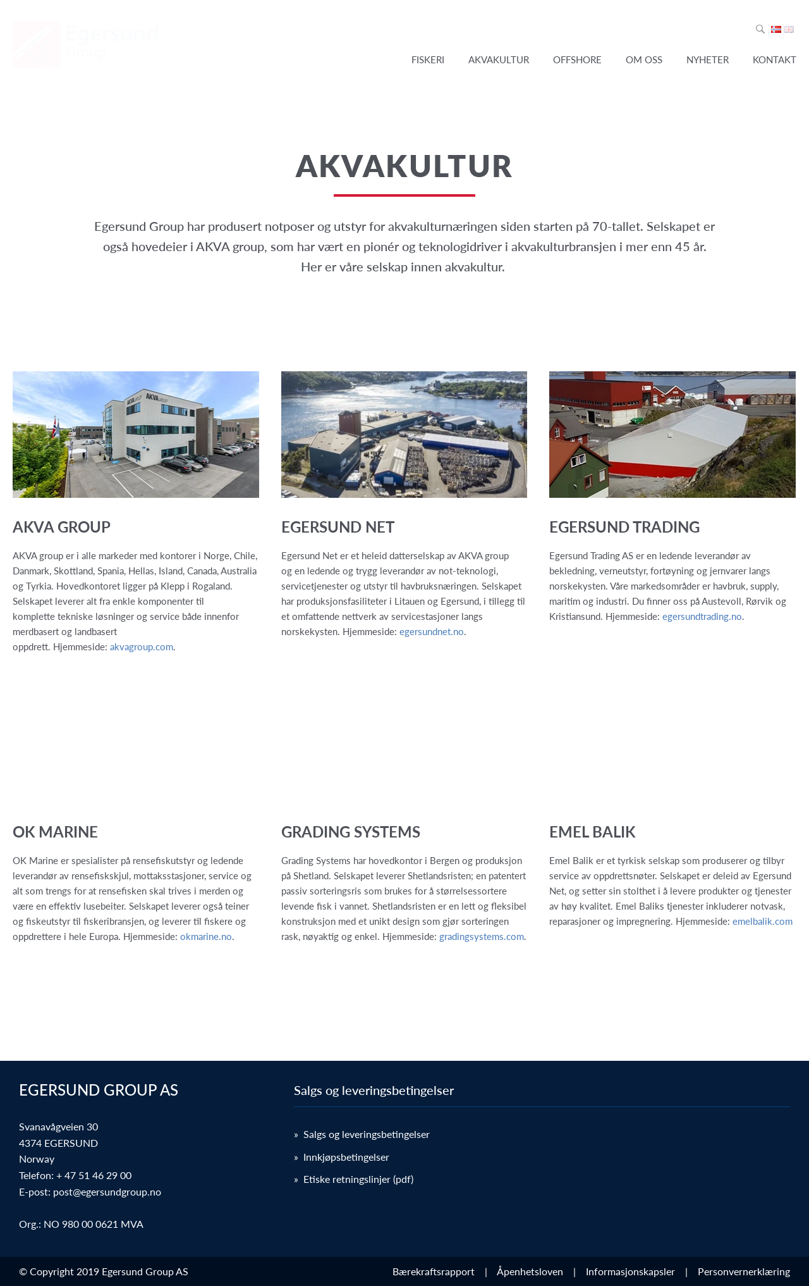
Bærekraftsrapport (436, 1271)
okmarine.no (206, 936)
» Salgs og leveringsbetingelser (362, 1134)
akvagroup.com (141, 646)
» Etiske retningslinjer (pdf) (353, 1179)
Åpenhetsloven (532, 1271)
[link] (136, 512)
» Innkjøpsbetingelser (341, 1157)
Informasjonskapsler (633, 1271)
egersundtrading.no (702, 616)
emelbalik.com (763, 921)
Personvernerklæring (744, 1271)
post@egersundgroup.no (107, 1191)
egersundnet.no (431, 631)
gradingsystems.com (481, 936)
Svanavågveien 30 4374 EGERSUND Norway (58, 1142)
